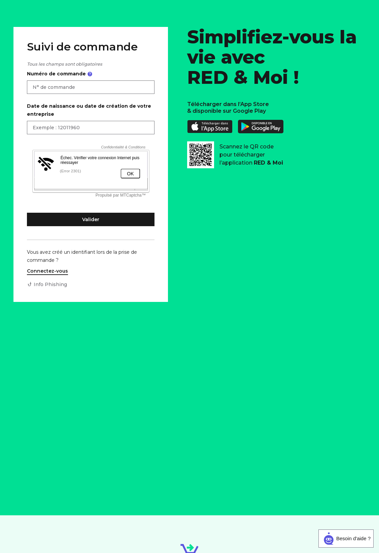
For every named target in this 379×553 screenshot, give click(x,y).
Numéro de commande (60, 74)
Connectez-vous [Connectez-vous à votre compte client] (47, 271)
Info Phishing (50, 284)
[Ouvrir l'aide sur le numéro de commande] (90, 74)
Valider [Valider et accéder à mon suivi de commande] (90, 219)
